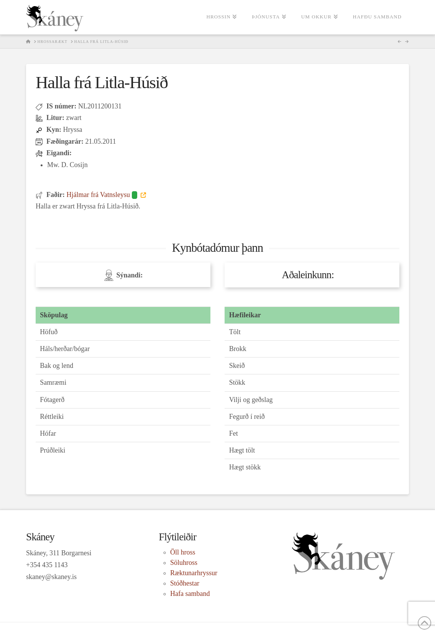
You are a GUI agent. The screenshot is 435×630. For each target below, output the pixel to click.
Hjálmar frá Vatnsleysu (102, 195)
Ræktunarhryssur (193, 573)
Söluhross (183, 562)
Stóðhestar (184, 583)
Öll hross (182, 552)
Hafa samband (190, 593)
